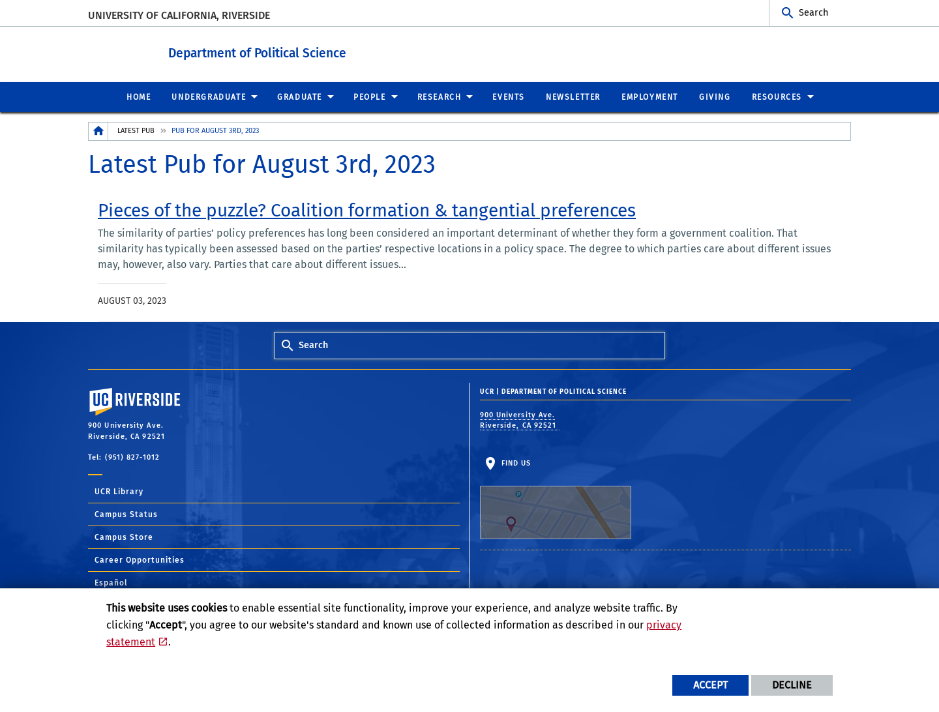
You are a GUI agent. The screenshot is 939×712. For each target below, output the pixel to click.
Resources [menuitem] (777, 96)
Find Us (555, 498)
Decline (792, 685)
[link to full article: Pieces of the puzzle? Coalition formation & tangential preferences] (367, 210)
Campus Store (124, 536)
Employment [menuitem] (649, 96)
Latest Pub (136, 130)
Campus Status (126, 513)
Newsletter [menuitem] (573, 96)
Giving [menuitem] (715, 96)
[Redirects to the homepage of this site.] (98, 131)
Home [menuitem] (139, 96)
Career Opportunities (140, 559)
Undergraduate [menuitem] (208, 96)
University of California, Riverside (179, 15)
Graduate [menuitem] (299, 96)
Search (813, 12)
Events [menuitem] (508, 96)
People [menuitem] (369, 96)
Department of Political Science (304, 51)
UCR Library (119, 491)
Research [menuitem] (439, 96)
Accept (710, 685)
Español (111, 582)
